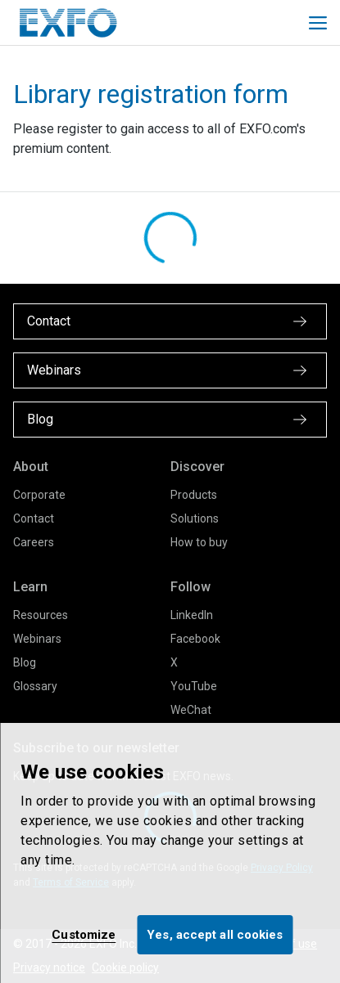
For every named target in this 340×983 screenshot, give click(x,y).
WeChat (190, 709)
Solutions (194, 518)
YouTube (193, 686)
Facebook (195, 638)
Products (193, 494)
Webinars (37, 638)
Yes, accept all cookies (215, 934)
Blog (24, 662)
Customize (84, 934)
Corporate (39, 494)
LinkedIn (191, 615)
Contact (33, 518)
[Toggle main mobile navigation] (318, 23)
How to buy (199, 542)
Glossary (35, 686)
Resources (40, 615)
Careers (33, 542)
